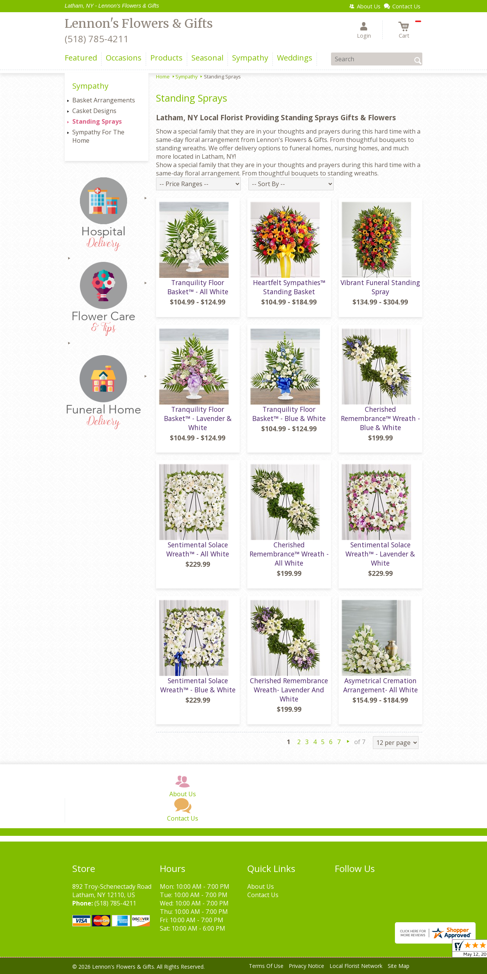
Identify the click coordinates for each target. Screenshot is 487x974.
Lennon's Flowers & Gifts (139, 23)
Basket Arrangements (103, 100)
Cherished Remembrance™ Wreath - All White (289, 554)
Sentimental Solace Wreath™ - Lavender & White (380, 554)
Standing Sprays (97, 121)
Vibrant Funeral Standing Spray (380, 287)
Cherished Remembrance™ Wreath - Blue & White (380, 418)
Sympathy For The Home (98, 136)
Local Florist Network (355, 965)
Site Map (398, 965)
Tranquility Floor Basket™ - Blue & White (289, 414)
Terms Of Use (266, 965)
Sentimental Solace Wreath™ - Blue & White (198, 685)
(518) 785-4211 (97, 38)
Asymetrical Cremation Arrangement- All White (380, 685)
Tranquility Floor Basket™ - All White (197, 287)
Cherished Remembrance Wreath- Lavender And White (289, 689)
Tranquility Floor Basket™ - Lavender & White (198, 418)
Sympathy (186, 76)
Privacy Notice (306, 965)
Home (163, 76)
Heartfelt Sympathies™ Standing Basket (289, 287)
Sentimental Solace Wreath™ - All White (197, 549)
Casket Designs (94, 111)
